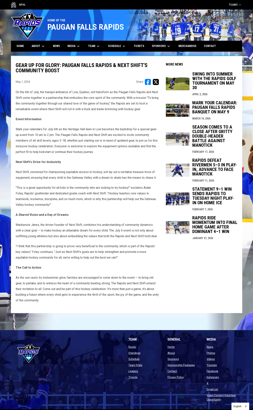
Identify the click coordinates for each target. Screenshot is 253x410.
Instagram (213, 377)
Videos (211, 359)
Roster (132, 346)
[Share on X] (156, 82)
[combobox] (240, 406)
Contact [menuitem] (210, 46)
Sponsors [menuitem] (161, 46)
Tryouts (132, 377)
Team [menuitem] (94, 46)
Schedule (134, 359)
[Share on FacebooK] (148, 82)
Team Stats (135, 365)
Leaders (133, 371)
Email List (212, 389)
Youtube (212, 365)
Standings (134, 353)
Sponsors (173, 359)
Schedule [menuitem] (117, 46)
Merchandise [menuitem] (187, 46)
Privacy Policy (176, 377)
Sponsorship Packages (181, 365)
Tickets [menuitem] (140, 46)
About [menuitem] (38, 46)
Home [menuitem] (20, 46)
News (210, 346)
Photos (211, 353)
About (171, 353)
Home (171, 346)
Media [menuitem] (74, 46)
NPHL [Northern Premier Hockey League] (18, 5)
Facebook (212, 371)
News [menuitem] (56, 46)
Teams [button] (235, 4)
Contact (172, 371)
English (237, 406)
